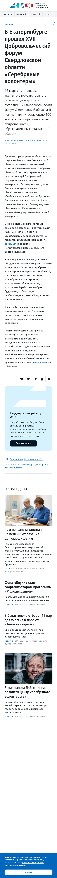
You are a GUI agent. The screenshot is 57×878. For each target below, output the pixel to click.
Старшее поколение (35, 604)
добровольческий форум (22, 464)
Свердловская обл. (33, 459)
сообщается (12, 243)
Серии (7, 568)
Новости (9, 24)
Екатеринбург (16, 459)
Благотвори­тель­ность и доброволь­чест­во (25, 140)
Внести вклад (23, 443)
